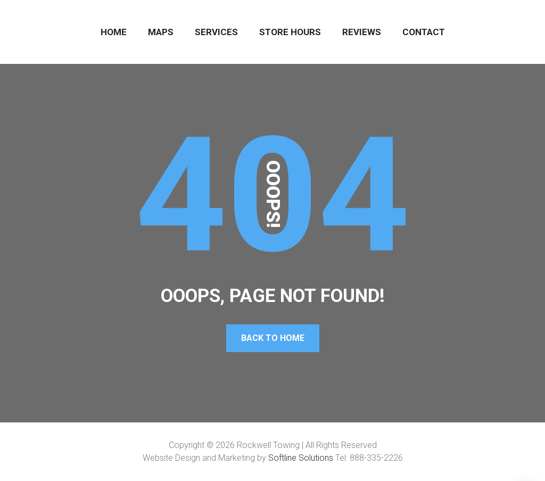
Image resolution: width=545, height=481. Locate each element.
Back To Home (272, 338)
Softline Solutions (300, 458)
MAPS (161, 32)
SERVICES (216, 32)
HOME (114, 32)
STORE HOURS (290, 32)
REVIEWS (361, 32)
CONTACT (423, 32)
